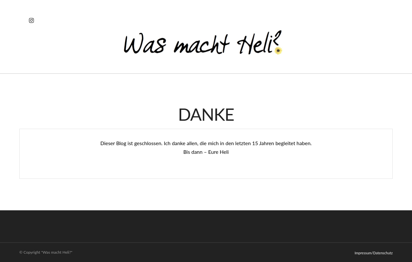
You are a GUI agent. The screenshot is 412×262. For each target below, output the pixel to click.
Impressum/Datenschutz (374, 253)
